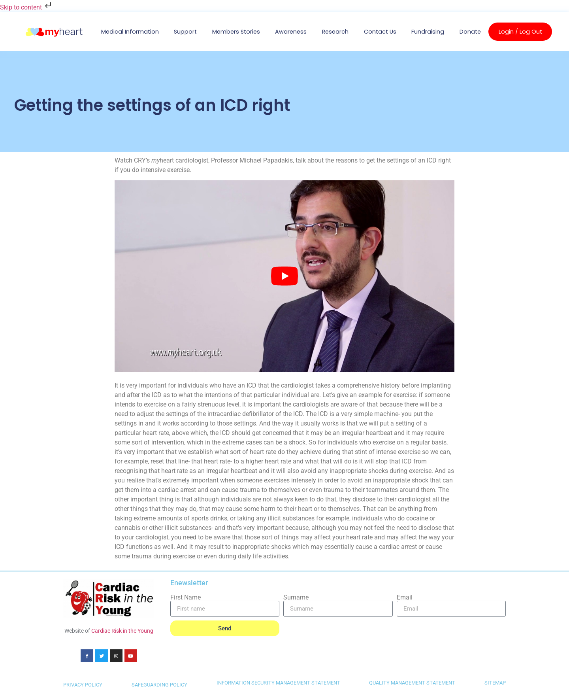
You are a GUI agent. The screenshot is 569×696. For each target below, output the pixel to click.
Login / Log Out (520, 31)
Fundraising (427, 32)
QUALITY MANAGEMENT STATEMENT (412, 684)
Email (405, 597)
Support (185, 32)
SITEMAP (495, 684)
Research (335, 32)
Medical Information (130, 32)
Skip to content (26, 7)
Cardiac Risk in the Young (122, 631)
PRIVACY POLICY (82, 685)
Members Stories (236, 32)
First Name (185, 597)
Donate (470, 32)
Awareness (291, 32)
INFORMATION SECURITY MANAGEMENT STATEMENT (278, 684)
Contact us (380, 32)
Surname (296, 597)
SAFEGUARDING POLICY (159, 685)
